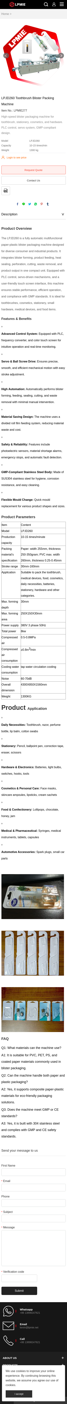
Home (5, 13)
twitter (29, 204)
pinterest (41, 204)
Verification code (12, 1271)
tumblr (47, 204)
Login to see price (17, 157)
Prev (6, 56)
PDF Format (5, 190)
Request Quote (33, 170)
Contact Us (33, 180)
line (23, 204)
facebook (17, 204)
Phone (5, 1196)
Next (61, 56)
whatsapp (35, 204)
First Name (8, 1165)
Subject (7, 1211)
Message (8, 1227)
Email (5, 1181)
